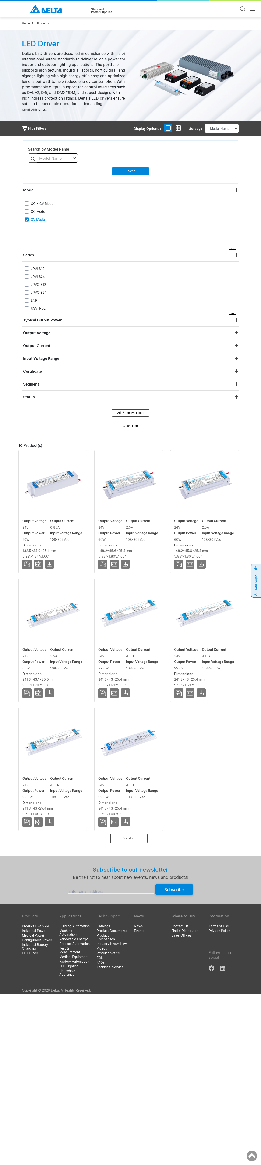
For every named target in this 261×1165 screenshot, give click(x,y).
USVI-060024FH (38, 710)
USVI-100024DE (38, 777)
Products (43, 23)
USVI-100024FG (38, 980)
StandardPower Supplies (101, 11)
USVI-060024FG (38, 642)
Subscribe (174, 1060)
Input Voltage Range (41, 358)
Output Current (36, 345)
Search (130, 171)
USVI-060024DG (38, 574)
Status (29, 397)
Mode (28, 190)
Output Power (140, 453)
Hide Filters (34, 128)
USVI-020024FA (38, 507)
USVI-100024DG (38, 845)
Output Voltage (36, 333)
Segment (31, 384)
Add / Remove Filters (130, 412)
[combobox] (57, 158)
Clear (232, 248)
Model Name (41, 453)
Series (28, 255)
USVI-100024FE (37, 912)
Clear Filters (130, 425)
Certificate (32, 371)
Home (26, 23)
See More (129, 1009)
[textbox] (57, 158)
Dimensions (215, 453)
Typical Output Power (42, 320)
